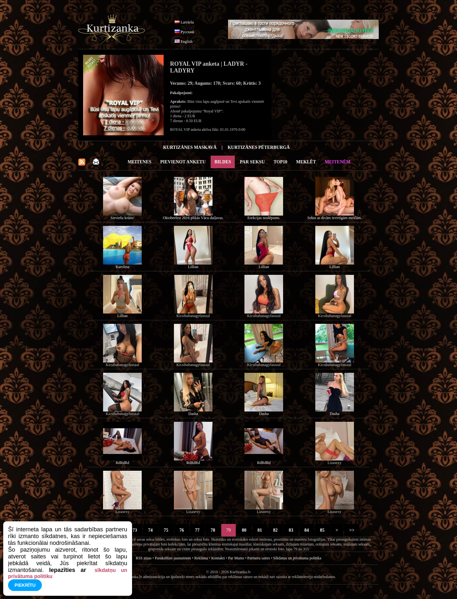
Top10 (281, 161)
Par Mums (236, 558)
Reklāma (201, 558)
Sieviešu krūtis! (122, 218)
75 (166, 530)
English (187, 41)
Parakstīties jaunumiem (173, 558)
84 (306, 530)
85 (322, 530)
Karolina (122, 267)
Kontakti (218, 558)
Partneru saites (258, 558)
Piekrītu (24, 585)
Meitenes (139, 161)
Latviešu (187, 22)
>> (352, 530)
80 (244, 530)
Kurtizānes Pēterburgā (259, 147)
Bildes (222, 161)
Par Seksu (252, 161)
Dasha (193, 413)
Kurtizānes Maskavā (189, 147)
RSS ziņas (143, 558)
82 (275, 530)
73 (134, 530)
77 (197, 530)
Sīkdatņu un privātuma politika (297, 558)
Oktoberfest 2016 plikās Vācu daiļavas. (193, 218)
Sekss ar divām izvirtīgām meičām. (334, 218)
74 (150, 530)
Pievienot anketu (183, 161)
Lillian (193, 267)
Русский (187, 32)
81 (259, 530)
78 (213, 530)
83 (291, 530)
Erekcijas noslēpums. (263, 218)
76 (181, 530)
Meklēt (306, 161)
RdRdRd (122, 462)
